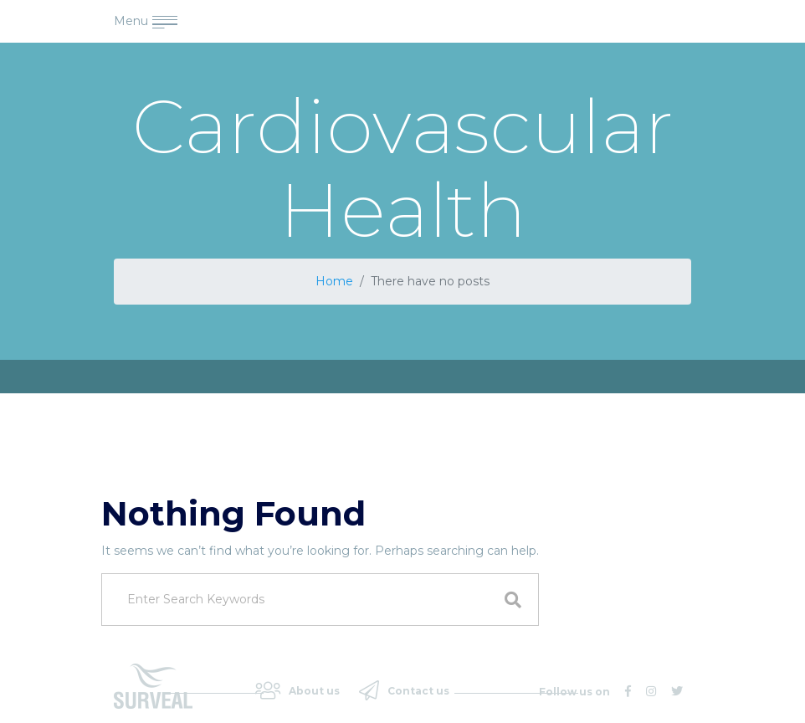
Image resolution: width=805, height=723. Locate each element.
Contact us (404, 690)
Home (334, 281)
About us (297, 690)
